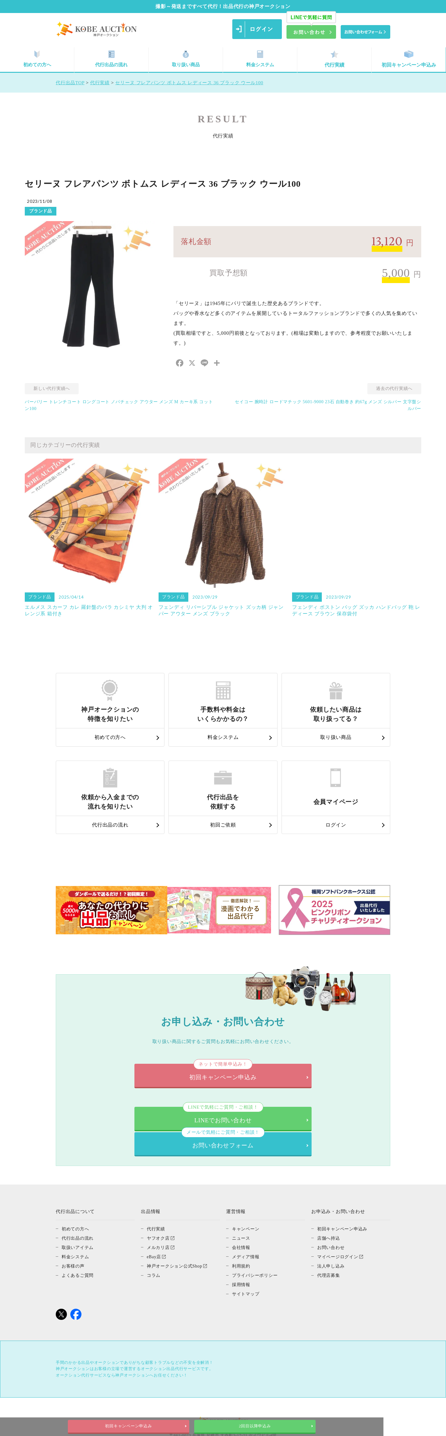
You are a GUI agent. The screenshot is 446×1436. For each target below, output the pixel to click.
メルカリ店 (159, 1219)
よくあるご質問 (79, 1247)
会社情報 (241, 1219)
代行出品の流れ (111, 59)
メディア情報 (246, 1229)
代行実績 (334, 59)
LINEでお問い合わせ (144, 1112)
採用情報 (241, 1257)
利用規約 (241, 1238)
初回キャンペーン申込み (409, 59)
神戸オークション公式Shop (176, 1238)
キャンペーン (246, 1201)
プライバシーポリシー (256, 1247)
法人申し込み (332, 1238)
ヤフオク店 (159, 1210)
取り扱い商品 (186, 59)
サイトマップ (246, 1266)
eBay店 (154, 1229)
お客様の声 (74, 1238)
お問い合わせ (332, 1219)
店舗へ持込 (329, 1210)
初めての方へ (37, 59)
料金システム (260, 59)
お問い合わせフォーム (302, 1112)
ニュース (241, 1210)
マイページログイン (339, 1229)
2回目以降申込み (286, 1426)
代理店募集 (329, 1247)
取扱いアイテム (79, 1219)
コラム (154, 1247)
